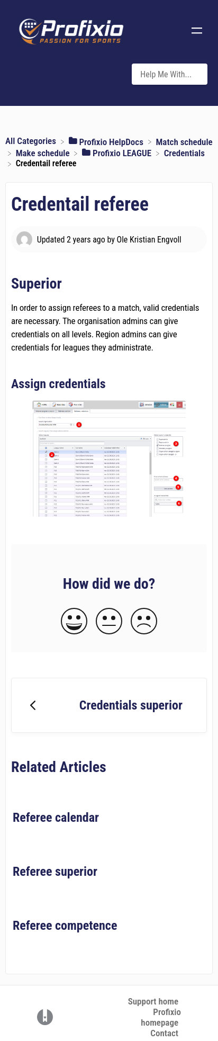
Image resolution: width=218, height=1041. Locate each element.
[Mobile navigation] (197, 31)
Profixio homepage (161, 1017)
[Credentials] (184, 152)
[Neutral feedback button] (109, 621)
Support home (153, 1001)
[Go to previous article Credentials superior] (109, 705)
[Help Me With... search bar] (169, 74)
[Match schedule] (184, 141)
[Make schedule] (44, 152)
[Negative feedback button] (144, 621)
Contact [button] (164, 1033)
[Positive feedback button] (74, 621)
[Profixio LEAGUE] (117, 152)
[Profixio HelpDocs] (107, 141)
